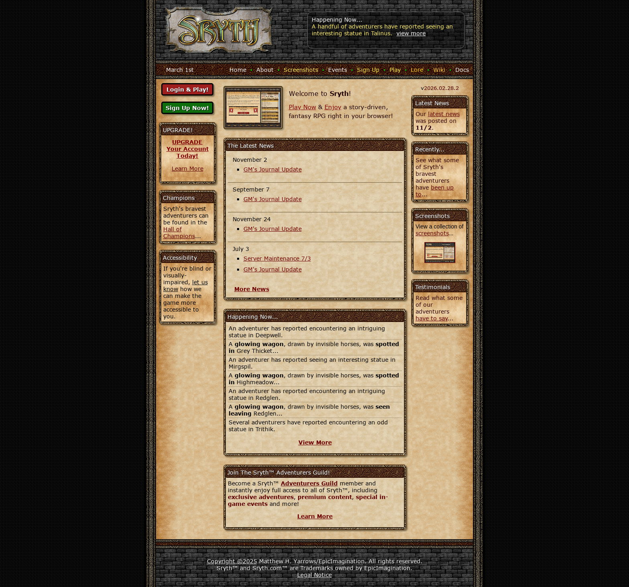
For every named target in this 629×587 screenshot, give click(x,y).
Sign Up (368, 69)
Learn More (187, 168)
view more (411, 33)
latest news (444, 113)
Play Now (302, 106)
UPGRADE (187, 142)
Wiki (439, 69)
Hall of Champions (179, 232)
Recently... (429, 149)
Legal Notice (314, 574)
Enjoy (333, 106)
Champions (179, 197)
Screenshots (301, 69)
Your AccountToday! (187, 152)
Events (337, 69)
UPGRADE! (178, 129)
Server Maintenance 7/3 (277, 258)
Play (395, 69)
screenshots (432, 233)
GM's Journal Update (272, 169)
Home (237, 69)
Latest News (432, 103)
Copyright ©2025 (232, 561)
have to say (432, 318)
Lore (417, 69)
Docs (462, 69)
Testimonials (432, 286)
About (265, 69)
